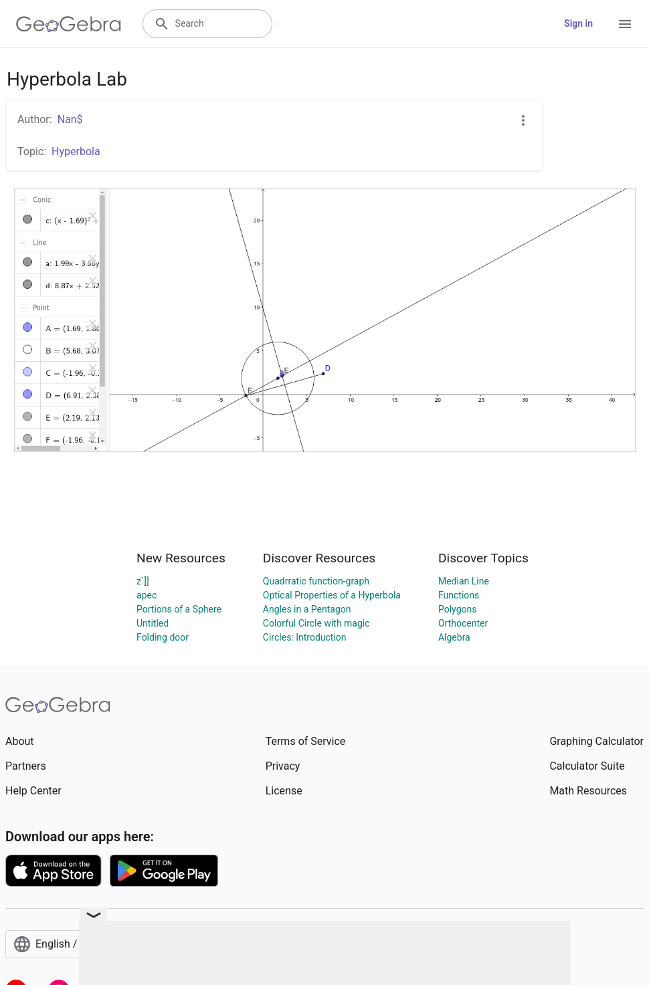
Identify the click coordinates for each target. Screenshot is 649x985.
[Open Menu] (625, 24)
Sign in (578, 23)
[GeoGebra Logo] (68, 24)
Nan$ (70, 119)
